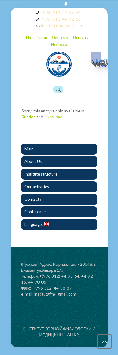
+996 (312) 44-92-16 (61, 19)
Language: (36, 224)
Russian (28, 116)
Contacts (32, 199)
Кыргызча (53, 116)
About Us (33, 161)
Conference (35, 211)
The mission (36, 37)
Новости (60, 37)
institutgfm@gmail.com (62, 25)
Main (29, 148)
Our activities (36, 186)
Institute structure (40, 174)
